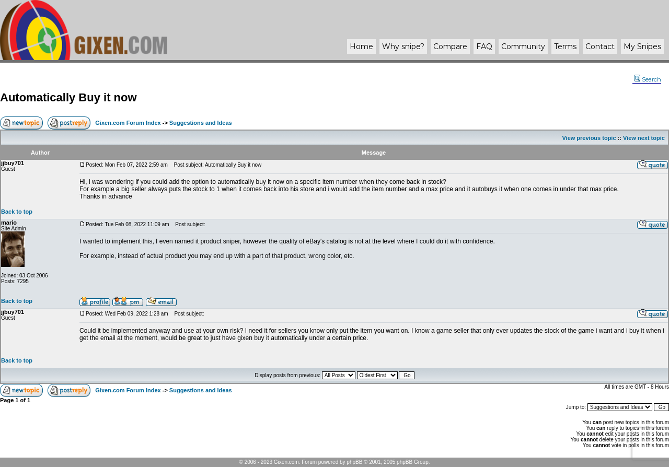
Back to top (16, 211)
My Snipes (642, 46)
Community (523, 46)
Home (361, 46)
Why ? (403, 46)
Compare (450, 46)
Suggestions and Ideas (200, 123)
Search (647, 79)
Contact (600, 46)
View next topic (644, 138)
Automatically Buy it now (68, 97)
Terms (565, 46)
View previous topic (589, 138)
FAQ (484, 46)
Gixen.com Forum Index (127, 123)
